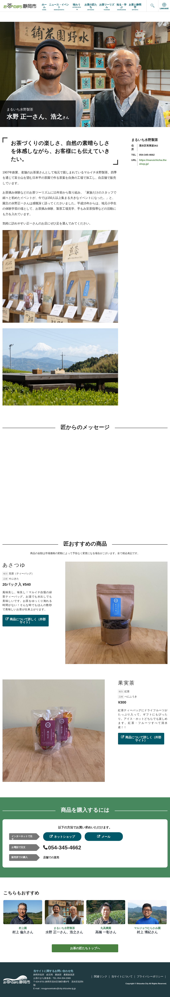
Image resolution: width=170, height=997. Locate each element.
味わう (76, 5)
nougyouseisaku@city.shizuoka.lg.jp (58, 988)
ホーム (44, 6)
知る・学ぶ (121, 6)
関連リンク (100, 976)
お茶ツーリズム (106, 6)
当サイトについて (122, 976)
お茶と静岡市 (135, 6)
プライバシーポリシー (150, 976)
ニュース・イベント (59, 6)
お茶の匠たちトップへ (85, 948)
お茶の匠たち (90, 6)
